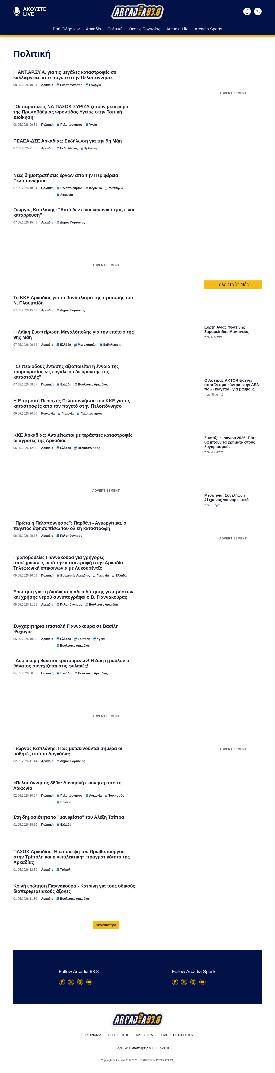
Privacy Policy (159, 601)
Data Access (137, 601)
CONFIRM (110, 587)
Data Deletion (116, 601)
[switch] (185, 532)
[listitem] (137, 524)
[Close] (203, 472)
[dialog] (137, 536)
